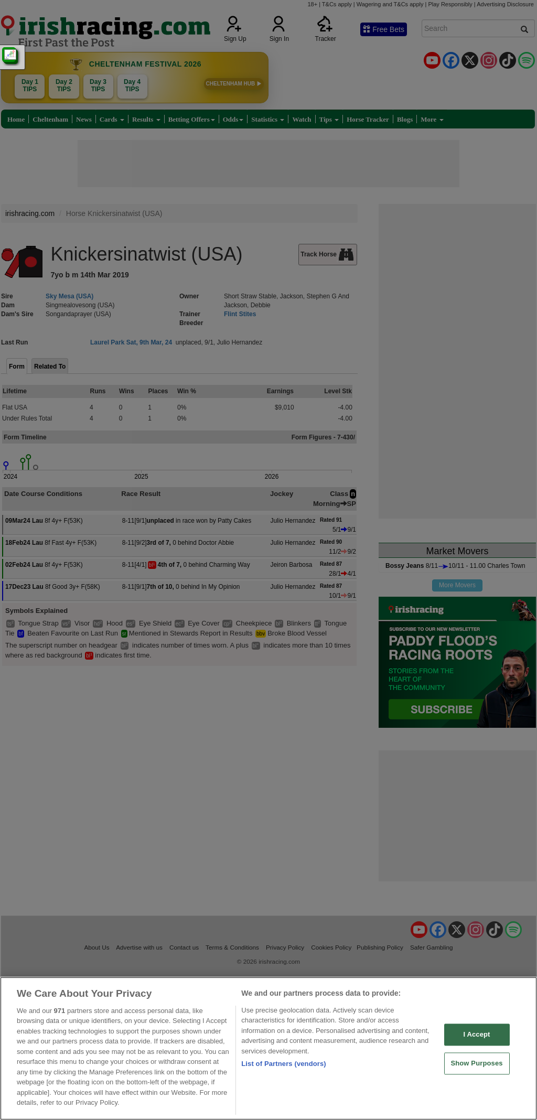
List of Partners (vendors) (283, 1064)
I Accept (476, 1035)
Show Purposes (476, 1063)
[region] (268, 1048)
